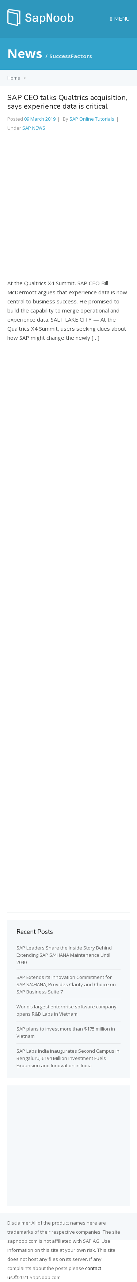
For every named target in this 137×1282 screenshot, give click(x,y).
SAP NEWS (33, 128)
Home (13, 78)
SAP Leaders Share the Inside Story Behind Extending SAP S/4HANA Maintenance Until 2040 (64, 954)
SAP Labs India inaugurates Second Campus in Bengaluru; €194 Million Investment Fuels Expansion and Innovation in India (67, 1058)
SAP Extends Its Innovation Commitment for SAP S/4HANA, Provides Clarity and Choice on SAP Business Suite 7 (66, 984)
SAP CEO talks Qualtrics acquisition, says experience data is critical (67, 102)
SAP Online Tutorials (91, 119)
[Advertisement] (68, 208)
